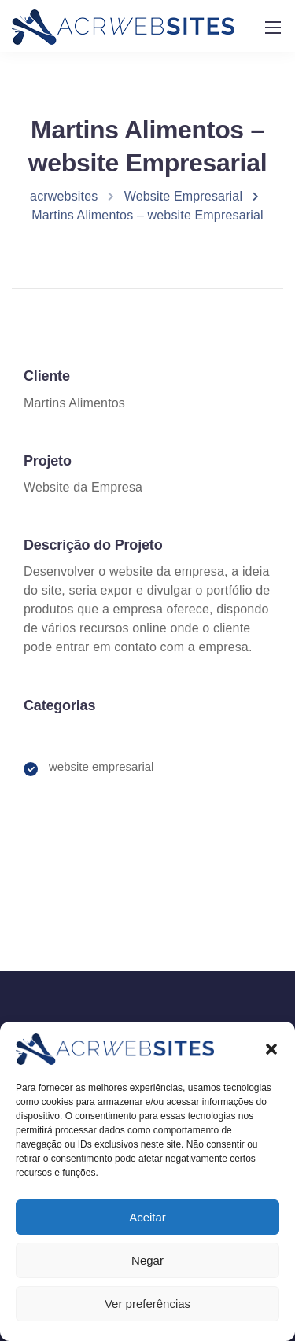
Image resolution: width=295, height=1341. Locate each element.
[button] (271, 1060)
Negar (147, 1271)
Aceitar (147, 1228)
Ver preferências (147, 1314)
